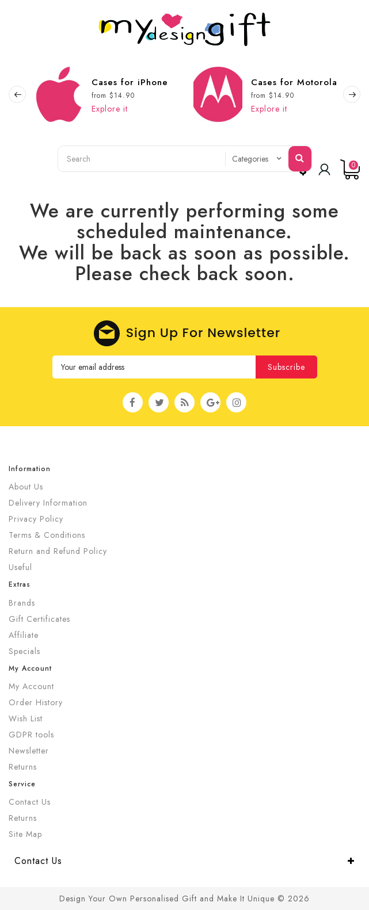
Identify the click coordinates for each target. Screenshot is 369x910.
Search (300, 157)
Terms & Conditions (47, 535)
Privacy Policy (36, 519)
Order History (36, 702)
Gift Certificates (39, 619)
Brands (22, 603)
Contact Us (30, 802)
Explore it (110, 109)
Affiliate (24, 635)
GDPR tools (31, 734)
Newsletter (29, 750)
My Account (31, 686)
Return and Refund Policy (58, 551)
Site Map (25, 834)
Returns (23, 767)
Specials (24, 651)
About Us (26, 486)
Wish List (26, 718)
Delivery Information (48, 502)
